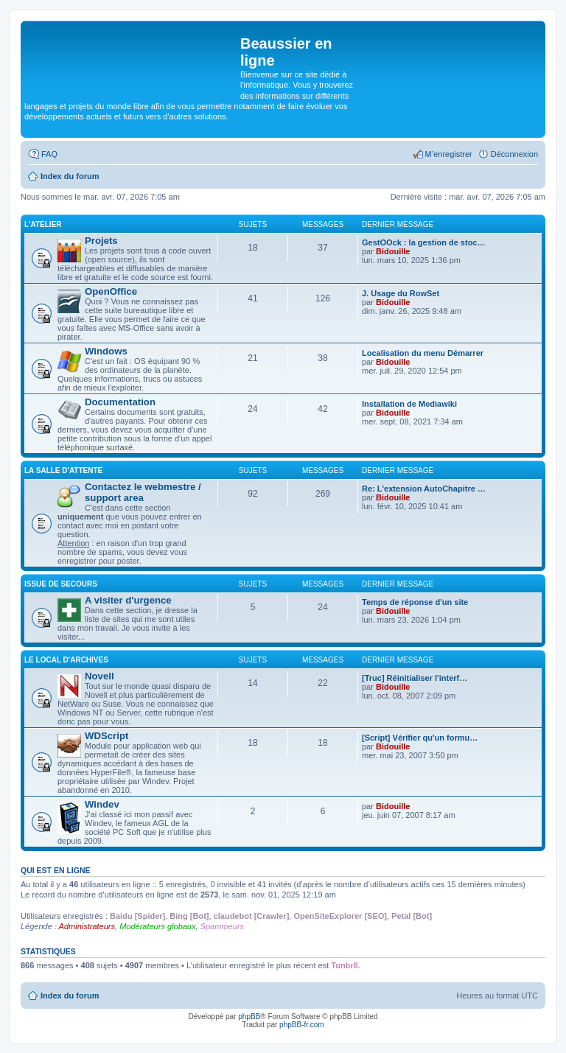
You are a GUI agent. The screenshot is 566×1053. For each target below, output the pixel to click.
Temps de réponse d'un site (415, 602)
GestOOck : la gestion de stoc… (424, 242)
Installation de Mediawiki (409, 403)
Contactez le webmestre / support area (143, 492)
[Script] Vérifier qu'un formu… (420, 737)
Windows (106, 351)
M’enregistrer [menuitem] (448, 154)
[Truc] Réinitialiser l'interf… (414, 678)
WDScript (106, 735)
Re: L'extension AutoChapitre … (424, 488)
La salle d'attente (63, 470)
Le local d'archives (66, 660)
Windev (102, 804)
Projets (101, 240)
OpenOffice (111, 291)
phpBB (249, 1016)
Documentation (120, 401)
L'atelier (43, 224)
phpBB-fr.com (301, 1025)
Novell (99, 676)
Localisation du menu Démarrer (422, 353)
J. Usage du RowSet (400, 293)
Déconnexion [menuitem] (514, 154)
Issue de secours (60, 584)
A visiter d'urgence (128, 600)
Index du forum (70, 995)
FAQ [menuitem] (49, 154)
